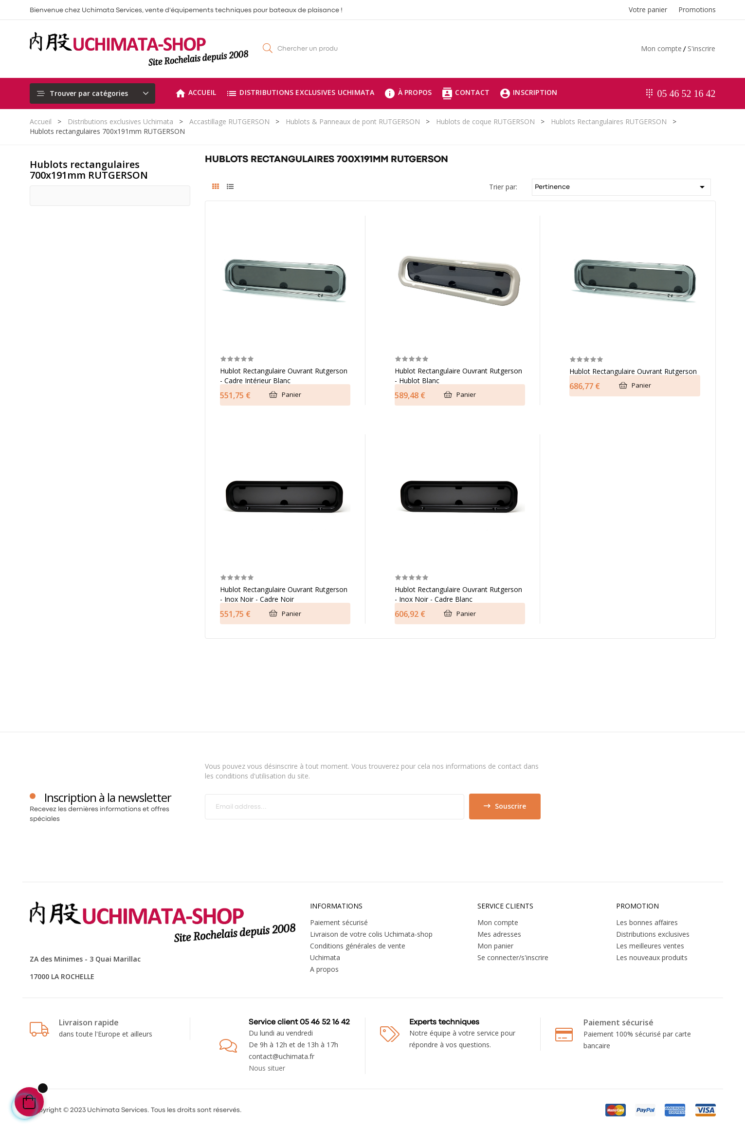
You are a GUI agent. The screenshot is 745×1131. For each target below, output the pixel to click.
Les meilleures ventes (650, 945)
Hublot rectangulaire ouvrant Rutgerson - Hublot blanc (458, 375)
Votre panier (648, 9)
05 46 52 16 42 (686, 93)
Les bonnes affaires (647, 922)
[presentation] (286, 838)
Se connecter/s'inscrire (512, 957)
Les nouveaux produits (652, 957)
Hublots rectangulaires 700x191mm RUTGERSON (89, 170)
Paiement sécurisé (339, 922)
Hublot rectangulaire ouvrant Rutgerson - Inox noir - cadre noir (283, 594)
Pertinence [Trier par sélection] (621, 187)
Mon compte (661, 48)
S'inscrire (701, 48)
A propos (324, 969)
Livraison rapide (89, 1022)
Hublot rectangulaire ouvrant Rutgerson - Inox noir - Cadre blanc (458, 594)
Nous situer (267, 1068)
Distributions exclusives (653, 934)
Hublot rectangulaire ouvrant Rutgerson (633, 371)
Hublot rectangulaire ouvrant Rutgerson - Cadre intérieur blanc (283, 375)
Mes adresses (499, 934)
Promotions (697, 9)
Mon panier (495, 945)
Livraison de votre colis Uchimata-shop (371, 934)
